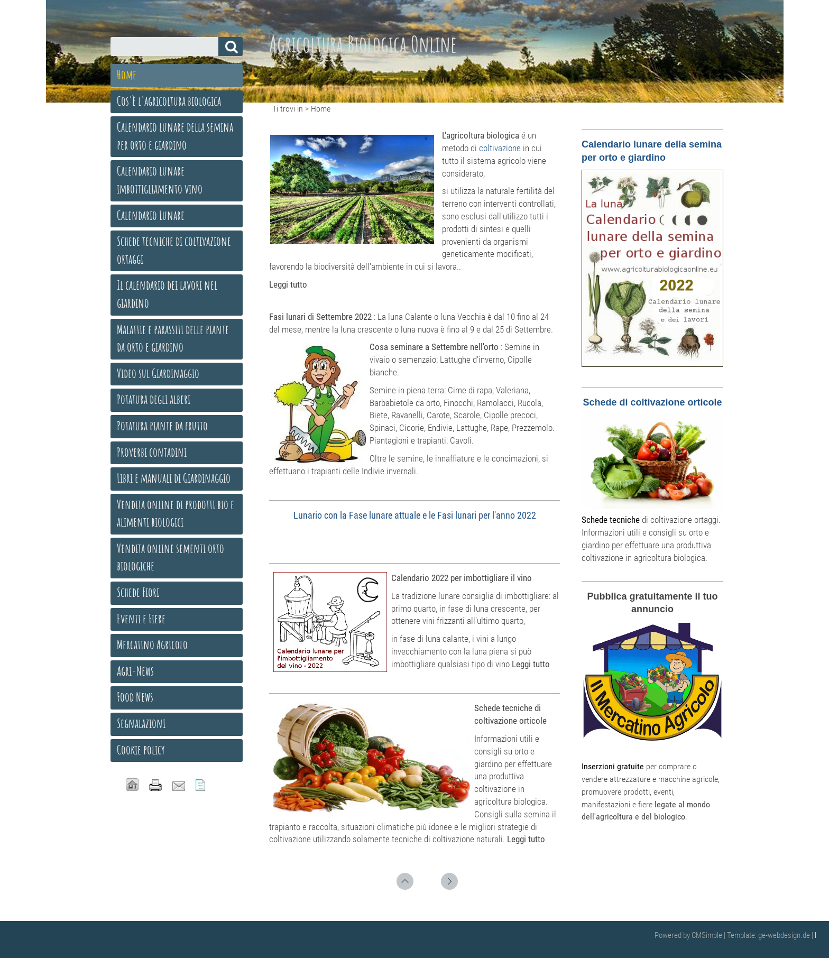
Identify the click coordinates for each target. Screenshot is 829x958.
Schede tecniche (611, 519)
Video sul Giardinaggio (158, 373)
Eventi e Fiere (141, 619)
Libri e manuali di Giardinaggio (174, 478)
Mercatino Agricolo (152, 644)
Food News (135, 697)
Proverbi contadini (152, 452)
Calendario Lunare (151, 215)
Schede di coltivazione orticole (652, 402)
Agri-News (135, 671)
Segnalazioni (141, 723)
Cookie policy (141, 750)
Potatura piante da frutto (162, 426)
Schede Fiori (138, 592)
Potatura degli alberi (153, 399)
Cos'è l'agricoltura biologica (169, 101)
